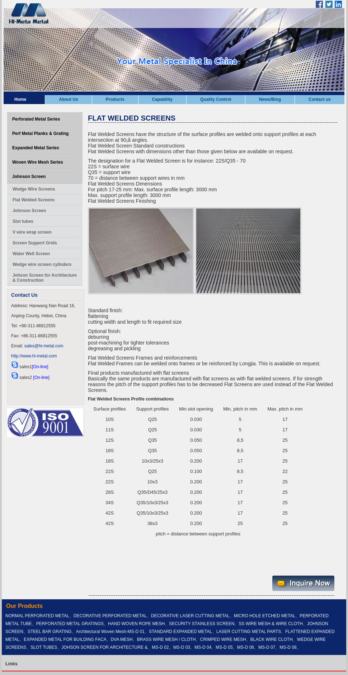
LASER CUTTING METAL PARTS (248, 631)
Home (20, 99)
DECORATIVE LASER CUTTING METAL (190, 615)
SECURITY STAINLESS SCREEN (201, 623)
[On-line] (40, 366)
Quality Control (215, 99)
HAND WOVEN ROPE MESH (136, 623)
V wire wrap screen (32, 232)
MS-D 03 (181, 647)
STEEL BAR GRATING (50, 631)
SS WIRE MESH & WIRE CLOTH (271, 623)
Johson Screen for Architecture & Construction (45, 278)
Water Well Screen (31, 253)
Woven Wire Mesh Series (37, 162)
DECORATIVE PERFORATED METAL (110, 615)
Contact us (320, 99)
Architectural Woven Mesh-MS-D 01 (110, 631)
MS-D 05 (224, 647)
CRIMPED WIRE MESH (223, 639)
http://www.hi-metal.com (34, 355)
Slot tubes (23, 221)
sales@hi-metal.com (44, 345)
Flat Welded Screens (34, 199)
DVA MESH (122, 639)
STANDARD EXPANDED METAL (180, 631)
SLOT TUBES (43, 647)
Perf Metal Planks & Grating (40, 133)
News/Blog (270, 99)
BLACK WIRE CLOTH (271, 639)
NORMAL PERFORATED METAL (37, 615)
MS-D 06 (245, 647)
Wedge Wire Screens (34, 189)
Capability (162, 99)
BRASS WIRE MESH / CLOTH (166, 639)
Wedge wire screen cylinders (42, 264)
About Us (68, 99)
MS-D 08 (287, 647)
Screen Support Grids (35, 242)
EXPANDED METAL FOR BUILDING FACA (65, 639)
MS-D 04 (202, 647)
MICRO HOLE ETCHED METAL (264, 615)
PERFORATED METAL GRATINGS (70, 623)
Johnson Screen (29, 176)
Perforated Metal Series (36, 119)
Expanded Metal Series (35, 147)
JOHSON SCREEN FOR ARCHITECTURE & (104, 647)
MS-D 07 (266, 647)
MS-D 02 (160, 647)
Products (115, 99)
